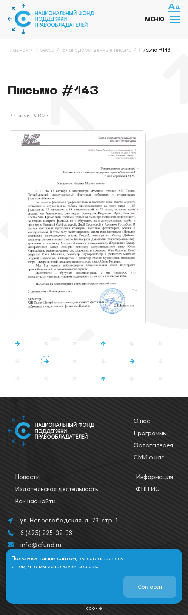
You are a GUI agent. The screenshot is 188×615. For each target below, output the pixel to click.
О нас (142, 421)
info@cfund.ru (40, 545)
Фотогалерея (153, 445)
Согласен (150, 586)
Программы (150, 433)
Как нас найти (35, 501)
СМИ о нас (149, 457)
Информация (154, 477)
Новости (27, 477)
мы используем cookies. (68, 566)
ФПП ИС (147, 489)
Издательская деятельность (56, 489)
